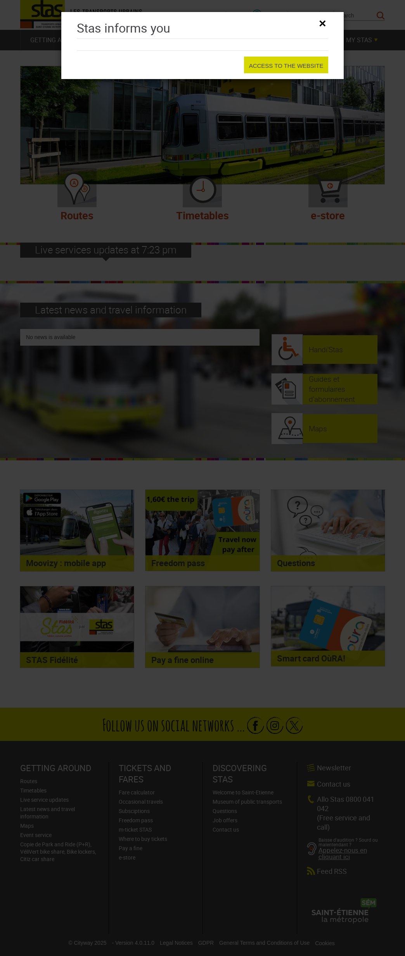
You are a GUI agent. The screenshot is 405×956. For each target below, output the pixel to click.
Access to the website (286, 65)
